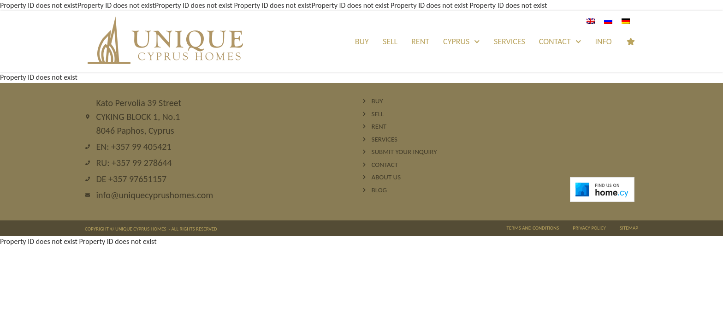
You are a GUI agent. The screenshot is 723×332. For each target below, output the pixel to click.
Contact (560, 41)
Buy (362, 41)
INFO (603, 41)
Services (509, 41)
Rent (420, 41)
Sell (390, 41)
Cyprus (461, 41)
